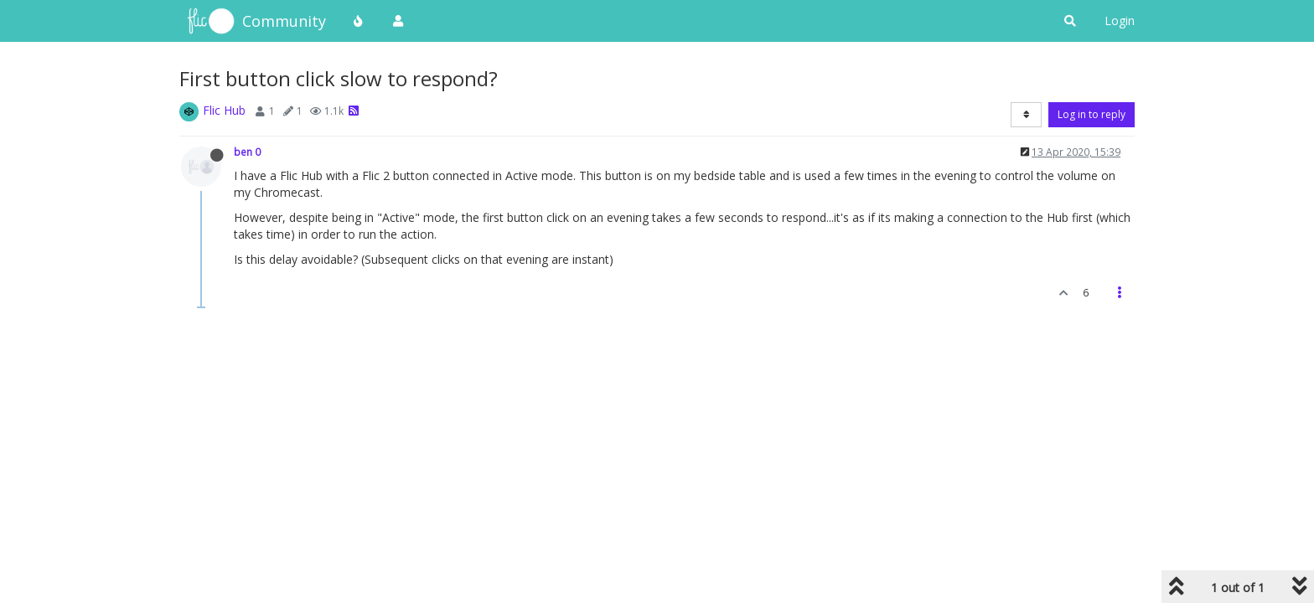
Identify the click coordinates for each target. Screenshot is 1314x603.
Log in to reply (1091, 114)
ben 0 (247, 151)
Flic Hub (224, 110)
